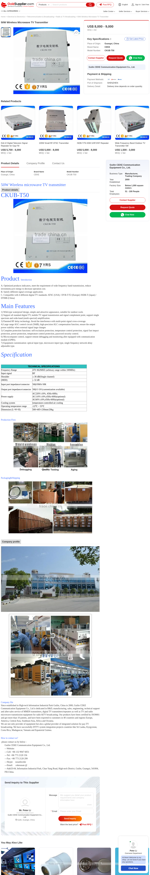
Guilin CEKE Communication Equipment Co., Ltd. (112, 67)
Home (3, 17)
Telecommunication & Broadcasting (40, 17)
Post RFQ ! (85, 824)
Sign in (137, 5)
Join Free (145, 5)
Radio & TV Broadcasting (65, 17)
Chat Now (133, 868)
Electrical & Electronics (16, 17)
